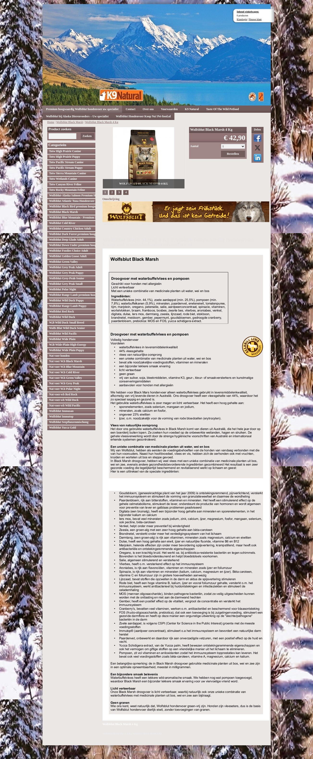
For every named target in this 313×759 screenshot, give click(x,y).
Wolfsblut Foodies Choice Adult (68, 250)
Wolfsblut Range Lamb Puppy (68, 306)
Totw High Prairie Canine (65, 151)
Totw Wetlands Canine (63, 178)
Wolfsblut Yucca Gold (62, 427)
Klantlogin (242, 19)
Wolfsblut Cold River (62, 223)
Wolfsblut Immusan (61, 411)
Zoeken (87, 136)
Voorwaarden (169, 109)
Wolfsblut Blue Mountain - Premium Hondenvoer (72, 217)
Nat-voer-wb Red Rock (63, 394)
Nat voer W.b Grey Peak (64, 383)
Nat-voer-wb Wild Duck (64, 400)
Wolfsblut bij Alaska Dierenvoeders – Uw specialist (77, 116)
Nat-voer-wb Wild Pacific (64, 405)
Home (50, 122)
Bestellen (233, 154)
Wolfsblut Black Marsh (69, 122)
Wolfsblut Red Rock (61, 311)
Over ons (148, 109)
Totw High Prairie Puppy (64, 156)
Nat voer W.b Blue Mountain (67, 366)
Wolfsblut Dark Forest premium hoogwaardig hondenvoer (72, 234)
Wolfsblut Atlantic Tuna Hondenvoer (72, 201)
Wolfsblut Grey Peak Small (66, 284)
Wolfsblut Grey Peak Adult (66, 267)
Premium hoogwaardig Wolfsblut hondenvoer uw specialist (82, 109)
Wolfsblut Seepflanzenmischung (69, 422)
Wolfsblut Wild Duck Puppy (66, 300)
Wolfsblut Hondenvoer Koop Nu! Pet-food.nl (143, 116)
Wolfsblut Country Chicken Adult (70, 228)
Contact (130, 109)
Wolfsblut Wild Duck (62, 317)
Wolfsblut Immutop (61, 416)
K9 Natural (192, 109)
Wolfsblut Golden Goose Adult (68, 256)
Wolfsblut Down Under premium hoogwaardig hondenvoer (72, 245)
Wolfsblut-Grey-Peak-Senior (66, 278)
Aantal (194, 146)
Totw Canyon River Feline (65, 184)
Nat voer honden (59, 355)
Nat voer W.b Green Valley (65, 378)
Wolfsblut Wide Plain (62, 339)
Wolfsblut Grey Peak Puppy (66, 272)
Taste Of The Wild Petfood (222, 109)
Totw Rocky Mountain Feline (67, 190)
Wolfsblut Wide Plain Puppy (66, 350)
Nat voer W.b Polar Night (64, 389)
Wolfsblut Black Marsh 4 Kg (101, 122)
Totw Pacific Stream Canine (66, 162)
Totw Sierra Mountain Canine (67, 173)
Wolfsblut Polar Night (62, 289)
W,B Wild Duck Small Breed (66, 322)
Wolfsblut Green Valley (63, 261)
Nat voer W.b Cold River (64, 372)
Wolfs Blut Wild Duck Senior (67, 328)
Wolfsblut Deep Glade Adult (66, 239)
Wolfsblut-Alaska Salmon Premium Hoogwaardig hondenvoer (72, 195)
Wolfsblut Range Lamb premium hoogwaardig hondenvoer (72, 295)
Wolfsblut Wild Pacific (63, 333)
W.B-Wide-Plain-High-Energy (67, 344)
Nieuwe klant (255, 19)
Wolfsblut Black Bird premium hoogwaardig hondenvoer (72, 206)
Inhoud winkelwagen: (248, 11)
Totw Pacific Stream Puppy (66, 167)
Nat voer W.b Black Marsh (65, 361)
